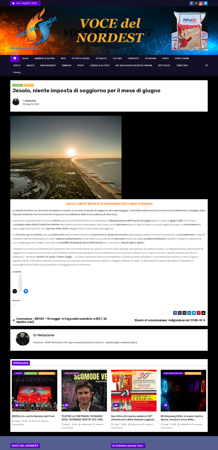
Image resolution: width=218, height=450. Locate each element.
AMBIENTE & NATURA (45, 58)
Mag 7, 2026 (21, 421)
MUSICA (30, 65)
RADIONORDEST (48, 65)
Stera (33, 421)
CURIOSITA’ (133, 58)
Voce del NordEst (24, 48)
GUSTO (17, 65)
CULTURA (117, 58)
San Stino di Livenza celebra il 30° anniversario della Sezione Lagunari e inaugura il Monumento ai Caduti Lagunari (133, 421)
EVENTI (165, 58)
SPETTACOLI (164, 65)
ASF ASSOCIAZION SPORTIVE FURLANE (134, 65)
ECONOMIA (150, 58)
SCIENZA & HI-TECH (99, 65)
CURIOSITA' (17, 85)
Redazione (30, 101)
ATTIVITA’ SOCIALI (81, 58)
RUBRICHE (66, 65)
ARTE (63, 58)
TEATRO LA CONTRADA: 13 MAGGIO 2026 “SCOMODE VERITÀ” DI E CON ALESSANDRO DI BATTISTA (82, 419)
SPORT (80, 65)
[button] (206, 65)
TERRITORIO (182, 65)
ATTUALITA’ (101, 58)
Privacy (17, 72)
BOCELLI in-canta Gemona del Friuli (33, 416)
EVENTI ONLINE (182, 58)
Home (25, 58)
